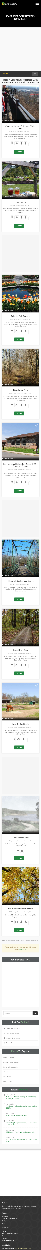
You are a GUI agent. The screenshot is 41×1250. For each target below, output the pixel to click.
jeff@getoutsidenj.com (24, 1248)
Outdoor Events (7, 1236)
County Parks (7, 1081)
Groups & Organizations (10, 1233)
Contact (4, 1221)
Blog (3, 1223)
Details (19, 152)
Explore (24, 1022)
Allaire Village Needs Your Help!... (17, 1115)
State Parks (7, 1076)
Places (5, 73)
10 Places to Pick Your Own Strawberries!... (20, 1132)
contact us (22, 949)
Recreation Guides (8, 1241)
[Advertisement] (20, 49)
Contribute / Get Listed (9, 1218)
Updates (23, 1089)
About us (5, 1216)
